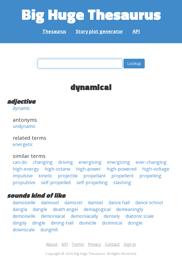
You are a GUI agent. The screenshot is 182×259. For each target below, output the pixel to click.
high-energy (26, 169)
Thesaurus (54, 31)
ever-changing (151, 162)
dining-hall (62, 223)
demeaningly (129, 209)
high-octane (57, 169)
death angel (65, 209)
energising (90, 162)
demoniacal (53, 216)
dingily (20, 223)
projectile (68, 176)
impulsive (23, 176)
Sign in (130, 244)
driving (65, 162)
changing (43, 162)
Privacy (94, 244)
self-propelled (56, 182)
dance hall (119, 202)
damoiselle (24, 202)
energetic (23, 144)
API (136, 31)
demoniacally (84, 216)
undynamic (24, 126)
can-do (20, 162)
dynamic (21, 108)
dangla (20, 209)
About (52, 244)
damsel (95, 202)
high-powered (121, 169)
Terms (78, 244)
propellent (122, 176)
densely (112, 216)
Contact (112, 244)
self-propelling (92, 182)
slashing (122, 182)
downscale (24, 230)
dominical (112, 223)
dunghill (49, 230)
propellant (94, 176)
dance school (149, 202)
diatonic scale (139, 216)
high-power (88, 169)
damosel (50, 202)
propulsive (24, 182)
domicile (87, 223)
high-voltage (155, 169)
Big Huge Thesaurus (91, 14)
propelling (150, 176)
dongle (135, 223)
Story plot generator (99, 31)
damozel (73, 202)
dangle (40, 209)
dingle (38, 223)
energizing (118, 162)
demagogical (97, 209)
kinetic (45, 176)
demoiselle (24, 216)
